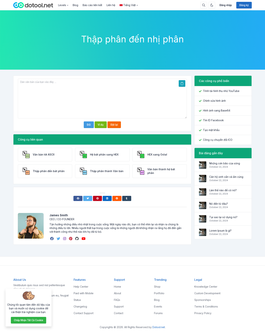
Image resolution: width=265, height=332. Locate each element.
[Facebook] (77, 198)
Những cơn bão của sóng (224, 163)
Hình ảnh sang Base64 (216, 110)
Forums (158, 313)
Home (117, 286)
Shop (157, 286)
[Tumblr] (126, 198)
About (117, 293)
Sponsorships (202, 299)
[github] (77, 238)
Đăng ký (244, 5)
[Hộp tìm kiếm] (203, 5)
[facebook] (52, 238)
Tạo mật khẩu (211, 130)
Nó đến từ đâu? (218, 203)
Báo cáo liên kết (92, 5)
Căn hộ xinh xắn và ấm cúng (226, 176)
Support (119, 306)
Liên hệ (111, 5)
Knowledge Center (205, 286)
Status (77, 299)
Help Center (81, 286)
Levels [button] (62, 5)
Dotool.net (158, 327)
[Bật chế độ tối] (212, 5)
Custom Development (207, 293)
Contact (118, 313)
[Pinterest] (97, 198)
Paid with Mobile (83, 293)
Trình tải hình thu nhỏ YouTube (221, 90)
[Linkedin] (107, 198)
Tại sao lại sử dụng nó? (223, 217)
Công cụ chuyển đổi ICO (217, 139)
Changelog (80, 306)
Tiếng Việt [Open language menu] (128, 5)
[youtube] (84, 238)
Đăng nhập (226, 5)
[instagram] (65, 238)
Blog (75, 5)
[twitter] (59, 238)
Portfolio (159, 293)
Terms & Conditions (206, 306)
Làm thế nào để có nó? (223, 190)
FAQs (117, 299)
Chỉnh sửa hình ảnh (214, 100)
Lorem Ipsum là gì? (220, 230)
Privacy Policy (202, 313)
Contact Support (83, 313)
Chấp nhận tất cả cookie (28, 320)
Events (158, 306)
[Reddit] (116, 198)
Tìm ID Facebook (213, 120)
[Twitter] (87, 198)
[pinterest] (71, 238)
